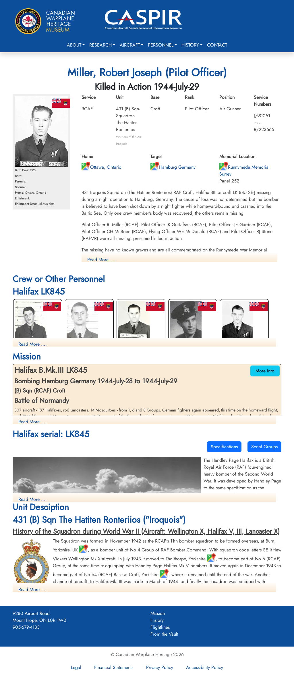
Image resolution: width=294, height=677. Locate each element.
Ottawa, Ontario (101, 167)
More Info (265, 371)
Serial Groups (264, 446)
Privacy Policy (159, 667)
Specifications (224, 446)
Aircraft (130, 45)
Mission (157, 613)
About (74, 45)
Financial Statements (113, 667)
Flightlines (160, 627)
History (190, 45)
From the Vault (164, 634)
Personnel (160, 45)
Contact (217, 45)
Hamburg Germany (173, 167)
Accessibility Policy (204, 667)
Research (100, 45)
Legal (76, 667)
